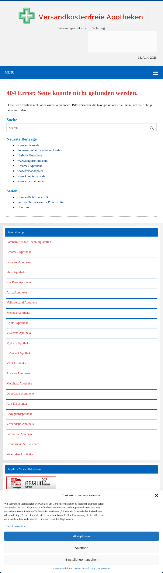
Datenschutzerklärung (85, 568)
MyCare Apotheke (18, 343)
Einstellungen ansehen (81, 559)
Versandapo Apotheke (20, 423)
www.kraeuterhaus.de (31, 176)
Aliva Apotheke (16, 292)
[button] (157, 495)
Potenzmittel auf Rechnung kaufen (39, 150)
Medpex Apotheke (18, 312)
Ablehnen (81, 548)
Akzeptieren (81, 536)
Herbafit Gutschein (29, 155)
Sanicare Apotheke (18, 262)
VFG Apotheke (16, 363)
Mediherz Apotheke (19, 383)
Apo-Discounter (16, 403)
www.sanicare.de (28, 145)
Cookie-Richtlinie (62, 568)
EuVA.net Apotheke (19, 353)
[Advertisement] (122, 41)
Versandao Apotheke (19, 454)
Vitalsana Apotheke (18, 333)
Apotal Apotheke (17, 323)
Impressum (104, 568)
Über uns (23, 207)
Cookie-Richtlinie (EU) (32, 197)
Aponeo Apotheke (18, 373)
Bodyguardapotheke (19, 414)
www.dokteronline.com (32, 160)
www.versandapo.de (30, 171)
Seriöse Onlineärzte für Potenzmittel (40, 202)
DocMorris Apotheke (20, 393)
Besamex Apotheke (29, 165)
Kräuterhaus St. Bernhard (22, 444)
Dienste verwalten (15, 526)
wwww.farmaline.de (30, 181)
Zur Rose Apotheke (18, 282)
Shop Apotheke (16, 272)
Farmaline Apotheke (19, 434)
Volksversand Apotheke (21, 302)
